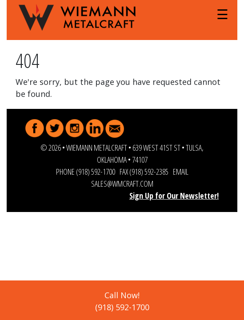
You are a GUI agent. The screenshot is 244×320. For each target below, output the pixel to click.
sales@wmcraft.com (122, 183)
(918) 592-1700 (95, 171)
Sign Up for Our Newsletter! (174, 195)
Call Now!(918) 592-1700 (122, 301)
